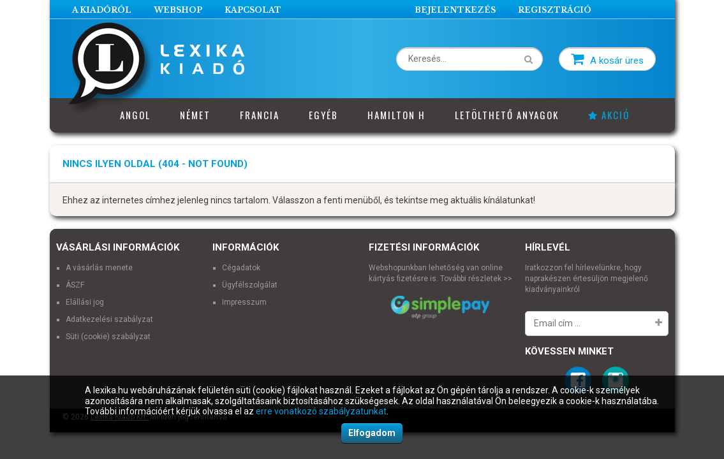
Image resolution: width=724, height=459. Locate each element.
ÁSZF (75, 284)
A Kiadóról (101, 10)
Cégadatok (241, 267)
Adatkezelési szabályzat (109, 319)
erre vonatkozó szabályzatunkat (321, 411)
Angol (135, 115)
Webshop (178, 10)
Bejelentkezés (455, 10)
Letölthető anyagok (507, 115)
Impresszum (244, 302)
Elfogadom (371, 433)
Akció (609, 115)
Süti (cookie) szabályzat (108, 336)
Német (195, 115)
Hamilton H (396, 115)
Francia (259, 115)
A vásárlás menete (99, 267)
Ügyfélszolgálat (249, 284)
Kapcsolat (253, 10)
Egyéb (323, 115)
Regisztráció (554, 10)
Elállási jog (85, 302)
